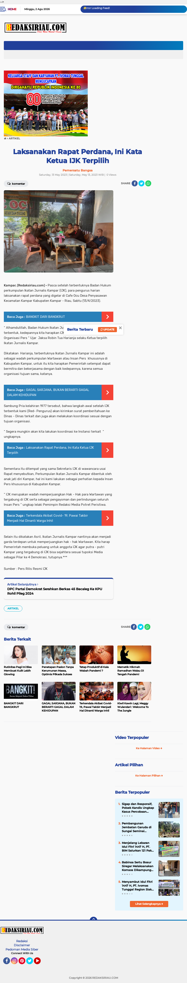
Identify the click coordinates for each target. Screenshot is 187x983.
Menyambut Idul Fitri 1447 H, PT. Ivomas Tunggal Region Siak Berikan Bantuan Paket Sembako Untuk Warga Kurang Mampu (138, 886)
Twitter (31, 962)
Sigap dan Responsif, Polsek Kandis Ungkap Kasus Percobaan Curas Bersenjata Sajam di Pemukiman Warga (138, 808)
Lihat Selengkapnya (149, 903)
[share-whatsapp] (148, 183)
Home (12, 9)
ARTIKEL (13, 608)
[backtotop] (93, 920)
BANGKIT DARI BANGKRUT (45, 317)
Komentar (16, 183)
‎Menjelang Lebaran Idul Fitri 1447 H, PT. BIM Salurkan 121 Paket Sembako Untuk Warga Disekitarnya (138, 847)
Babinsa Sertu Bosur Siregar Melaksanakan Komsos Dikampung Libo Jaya (137, 866)
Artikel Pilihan (129, 765)
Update (107, 329)
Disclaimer (22, 945)
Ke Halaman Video (149, 748)
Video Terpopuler (132, 737)
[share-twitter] (141, 183)
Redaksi (22, 941)
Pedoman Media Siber (22, 949)
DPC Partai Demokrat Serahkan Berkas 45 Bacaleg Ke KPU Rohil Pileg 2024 (54, 591)
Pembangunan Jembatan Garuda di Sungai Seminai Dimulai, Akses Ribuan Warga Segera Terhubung (138, 827)
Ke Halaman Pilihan (149, 775)
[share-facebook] (135, 183)
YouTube (40, 962)
